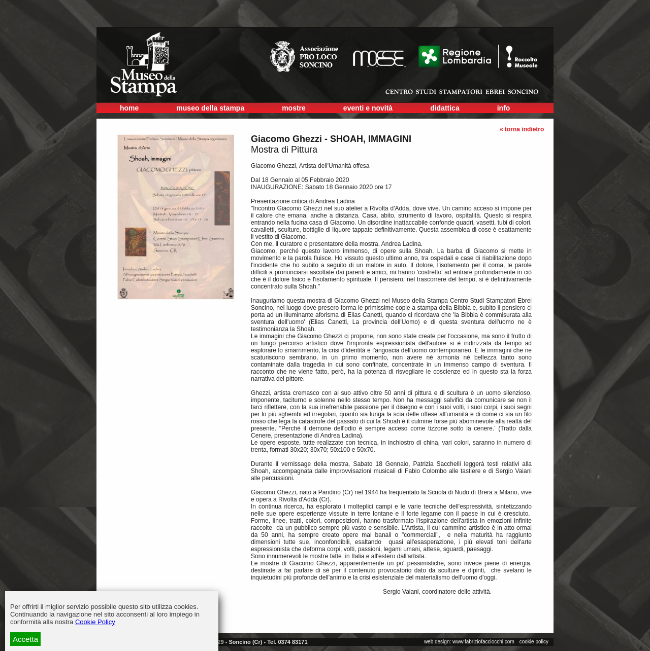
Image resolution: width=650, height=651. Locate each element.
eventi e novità (368, 108)
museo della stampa (210, 108)
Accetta (25, 639)
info (503, 108)
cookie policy (533, 641)
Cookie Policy (95, 622)
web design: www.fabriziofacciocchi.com (469, 641)
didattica (445, 108)
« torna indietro (522, 129)
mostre (294, 108)
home (129, 108)
